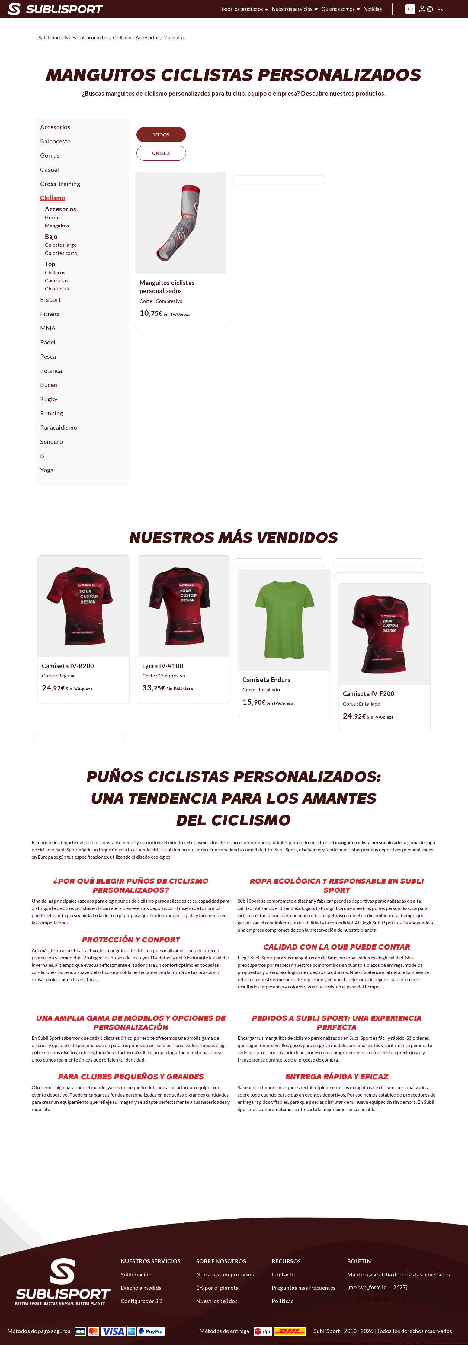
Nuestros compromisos (225, 1274)
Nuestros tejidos (217, 1301)
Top (50, 263)
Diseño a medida (141, 1287)
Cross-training (60, 183)
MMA (48, 327)
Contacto (283, 1274)
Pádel (48, 342)
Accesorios (55, 126)
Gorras (49, 155)
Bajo (51, 236)
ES (440, 9)
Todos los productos (241, 9)
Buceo (48, 384)
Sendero (51, 441)
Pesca (48, 356)
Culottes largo (61, 245)
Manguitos (57, 225)
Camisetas (56, 280)
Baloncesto (55, 141)
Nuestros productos (87, 37)
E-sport (50, 299)
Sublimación (136, 1274)
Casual (49, 169)
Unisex (215, 134)
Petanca (51, 370)
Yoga (46, 469)
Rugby (49, 398)
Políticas (282, 1301)
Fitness (50, 313)
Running (51, 413)
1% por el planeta (217, 1287)
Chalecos (55, 272)
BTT (46, 455)
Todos (161, 134)
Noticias (373, 9)
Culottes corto (61, 253)
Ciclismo (52, 197)
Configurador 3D (142, 1301)
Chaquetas (57, 288)
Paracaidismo (58, 427)
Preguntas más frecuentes (304, 1287)
